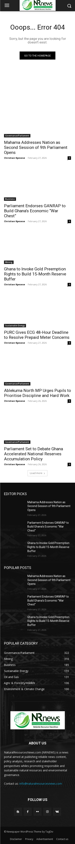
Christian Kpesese (14, 157)
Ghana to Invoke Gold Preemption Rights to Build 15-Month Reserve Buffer (35, 274)
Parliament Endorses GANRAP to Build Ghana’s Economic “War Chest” (35, 210)
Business (10, 199)
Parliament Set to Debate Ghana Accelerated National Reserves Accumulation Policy (33, 453)
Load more (37, 473)
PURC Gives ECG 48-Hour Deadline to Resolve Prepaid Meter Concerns (36, 335)
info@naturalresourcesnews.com (40, 783)
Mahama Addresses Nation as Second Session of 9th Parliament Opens (35, 147)
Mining (8, 262)
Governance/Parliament (17, 135)
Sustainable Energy (15, 325)
